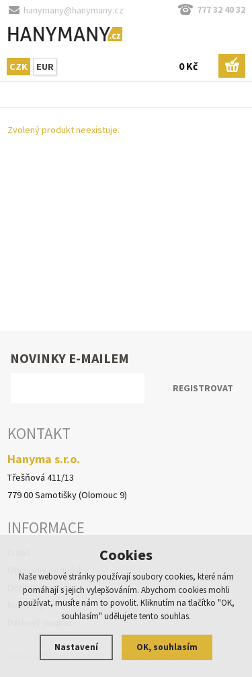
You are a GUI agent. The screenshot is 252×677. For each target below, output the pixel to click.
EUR (45, 67)
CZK (18, 67)
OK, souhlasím (167, 647)
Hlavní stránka (3, 97)
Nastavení (76, 647)
